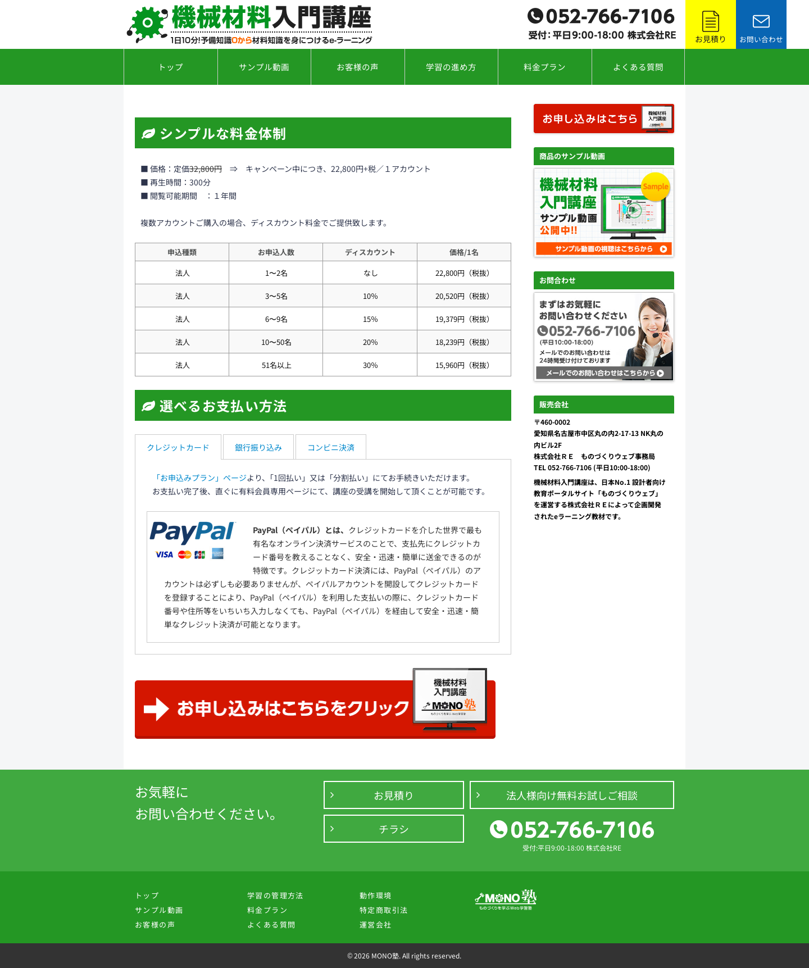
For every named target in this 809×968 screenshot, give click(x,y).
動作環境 (376, 895)
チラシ (394, 828)
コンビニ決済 (330, 447)
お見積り (394, 795)
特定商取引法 (384, 910)
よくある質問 (638, 66)
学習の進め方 (451, 66)
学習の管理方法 (275, 895)
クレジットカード (178, 447)
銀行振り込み (258, 447)
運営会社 (376, 924)
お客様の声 (358, 66)
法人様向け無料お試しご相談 (572, 795)
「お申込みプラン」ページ (199, 477)
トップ (170, 66)
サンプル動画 (264, 66)
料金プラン (545, 66)
